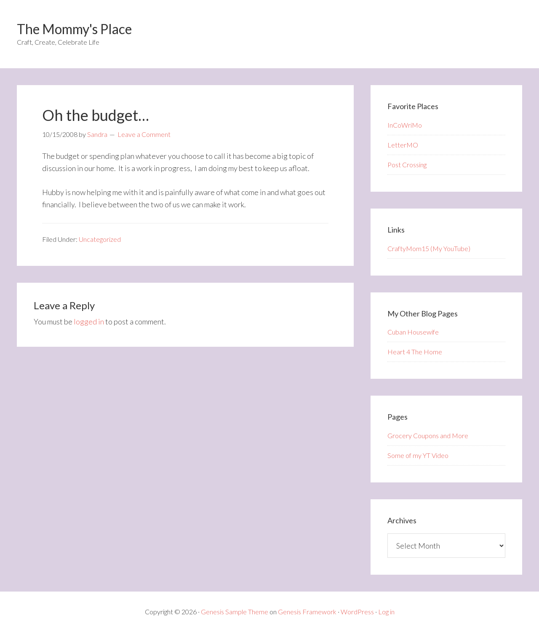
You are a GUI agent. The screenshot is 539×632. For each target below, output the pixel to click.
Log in (386, 612)
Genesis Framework (307, 612)
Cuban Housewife (413, 332)
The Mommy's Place (74, 29)
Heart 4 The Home (414, 352)
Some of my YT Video (417, 455)
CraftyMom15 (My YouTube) (428, 248)
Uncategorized (100, 239)
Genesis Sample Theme (234, 612)
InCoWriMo (404, 125)
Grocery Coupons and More (427, 435)
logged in (89, 321)
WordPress (357, 612)
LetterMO (402, 145)
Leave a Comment (144, 134)
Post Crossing (407, 165)
